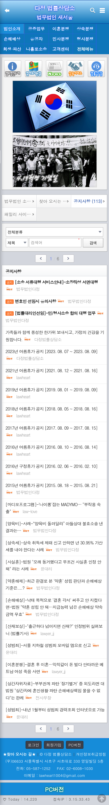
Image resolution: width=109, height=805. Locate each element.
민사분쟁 (60, 39)
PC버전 (74, 745)
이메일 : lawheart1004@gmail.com (54, 775)
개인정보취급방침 (91, 754)
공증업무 (36, 29)
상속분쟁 (85, 29)
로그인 (33, 745)
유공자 (36, 39)
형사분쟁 (85, 39)
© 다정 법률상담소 (56, 754)
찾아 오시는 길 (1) (55, 201)
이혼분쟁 (60, 29)
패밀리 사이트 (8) (20, 214)
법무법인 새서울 (54, 17)
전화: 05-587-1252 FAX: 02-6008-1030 (54, 768)
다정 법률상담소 (54, 8)
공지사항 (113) (88, 201)
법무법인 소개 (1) (20, 201)
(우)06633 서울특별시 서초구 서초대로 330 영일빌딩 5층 (54, 761)
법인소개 (12, 29)
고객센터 (60, 49)
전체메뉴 (85, 49)
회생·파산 (12, 49)
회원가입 (53, 745)
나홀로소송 (36, 49)
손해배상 (12, 39)
